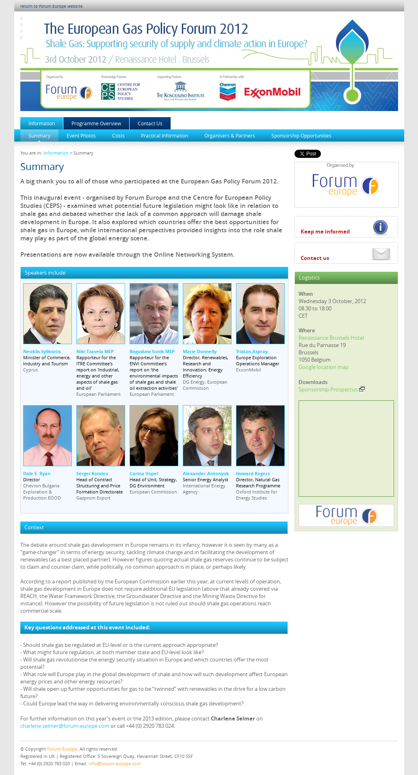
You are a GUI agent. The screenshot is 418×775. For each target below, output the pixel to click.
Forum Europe (62, 749)
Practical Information (164, 135)
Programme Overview (96, 123)
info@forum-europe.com (115, 763)
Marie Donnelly (200, 351)
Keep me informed (325, 231)
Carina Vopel (144, 473)
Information (41, 123)
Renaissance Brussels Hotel (331, 337)
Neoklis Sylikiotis (42, 351)
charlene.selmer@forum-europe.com (64, 725)
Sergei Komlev (92, 473)
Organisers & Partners (229, 135)
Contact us (315, 258)
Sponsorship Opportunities (301, 135)
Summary (39, 135)
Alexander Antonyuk (206, 473)
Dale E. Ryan (36, 473)
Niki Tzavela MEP (95, 351)
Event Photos (81, 135)
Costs (118, 135)
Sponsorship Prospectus (332, 389)
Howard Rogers (253, 473)
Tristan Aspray (252, 351)
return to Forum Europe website (51, 6)
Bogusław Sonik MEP (152, 351)
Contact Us (150, 123)
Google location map (324, 367)
